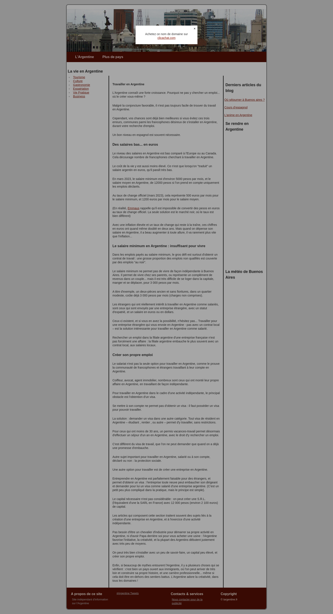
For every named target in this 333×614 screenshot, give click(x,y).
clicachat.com (167, 38)
